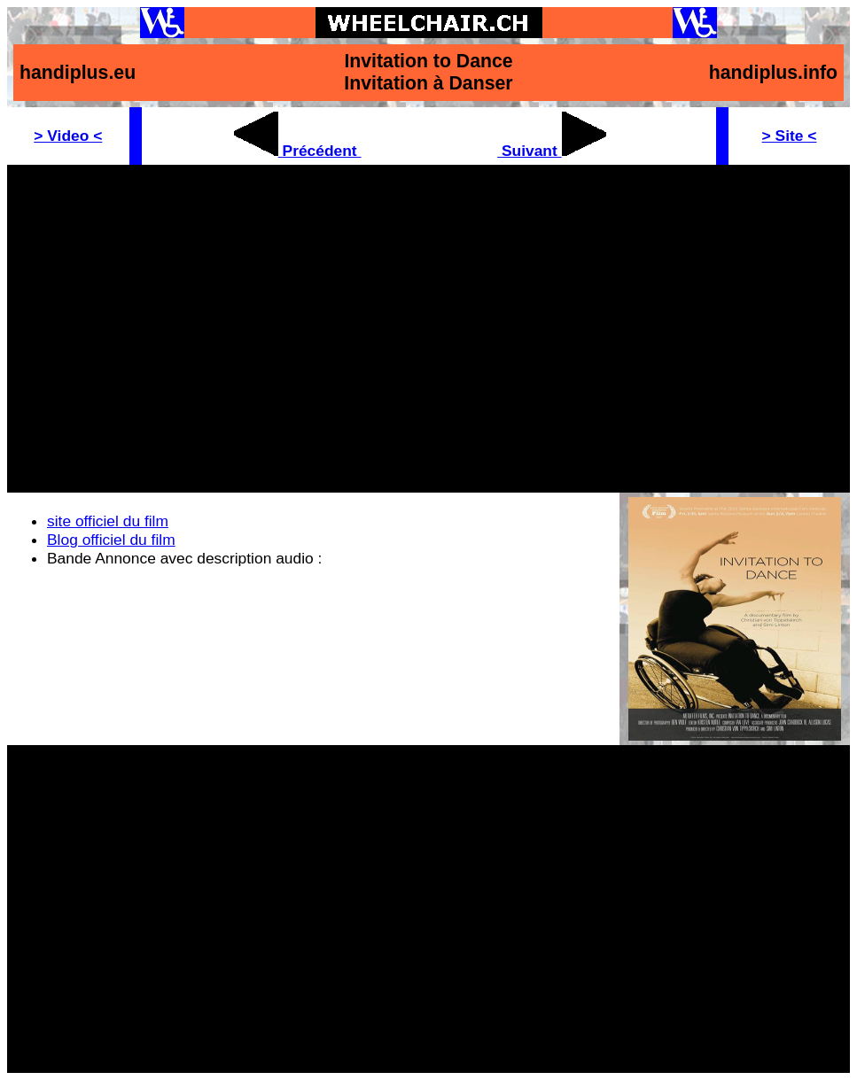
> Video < (68, 135)
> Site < (789, 135)
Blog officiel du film (111, 539)
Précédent (298, 150)
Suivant (551, 150)
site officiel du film (107, 521)
